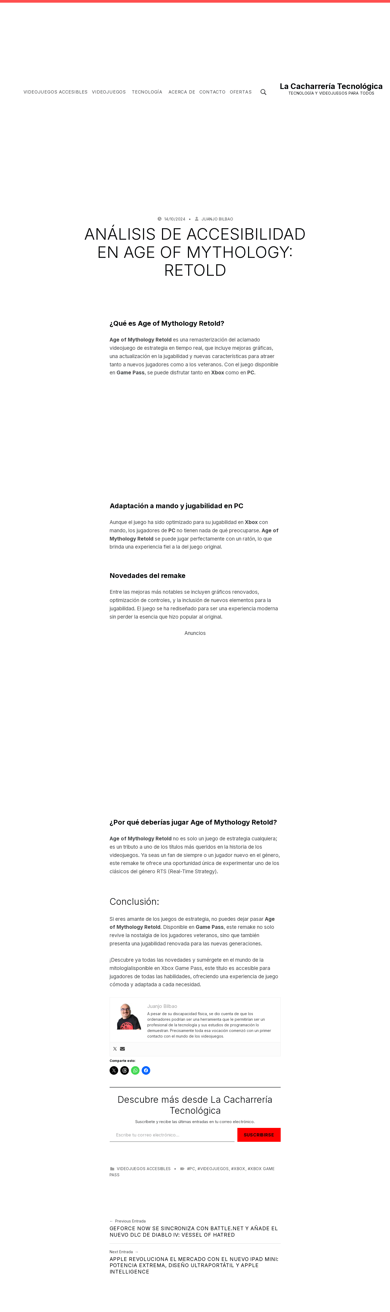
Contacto (212, 92)
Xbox (239, 1168)
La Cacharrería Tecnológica (331, 86)
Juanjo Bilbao (217, 219)
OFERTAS (241, 92)
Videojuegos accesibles (56, 92)
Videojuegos (109, 92)
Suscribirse (259, 1135)
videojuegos (214, 1168)
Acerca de (181, 92)
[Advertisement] (195, 215)
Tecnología (147, 92)
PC (192, 1168)
